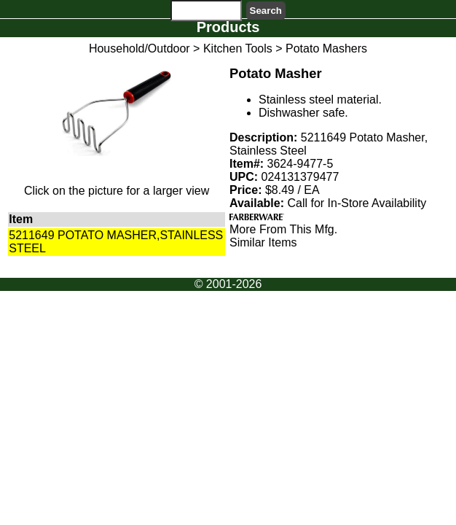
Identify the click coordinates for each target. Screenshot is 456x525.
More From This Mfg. (283, 229)
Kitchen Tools (237, 48)
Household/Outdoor (139, 48)
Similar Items (262, 242)
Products (228, 27)
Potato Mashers (326, 48)
